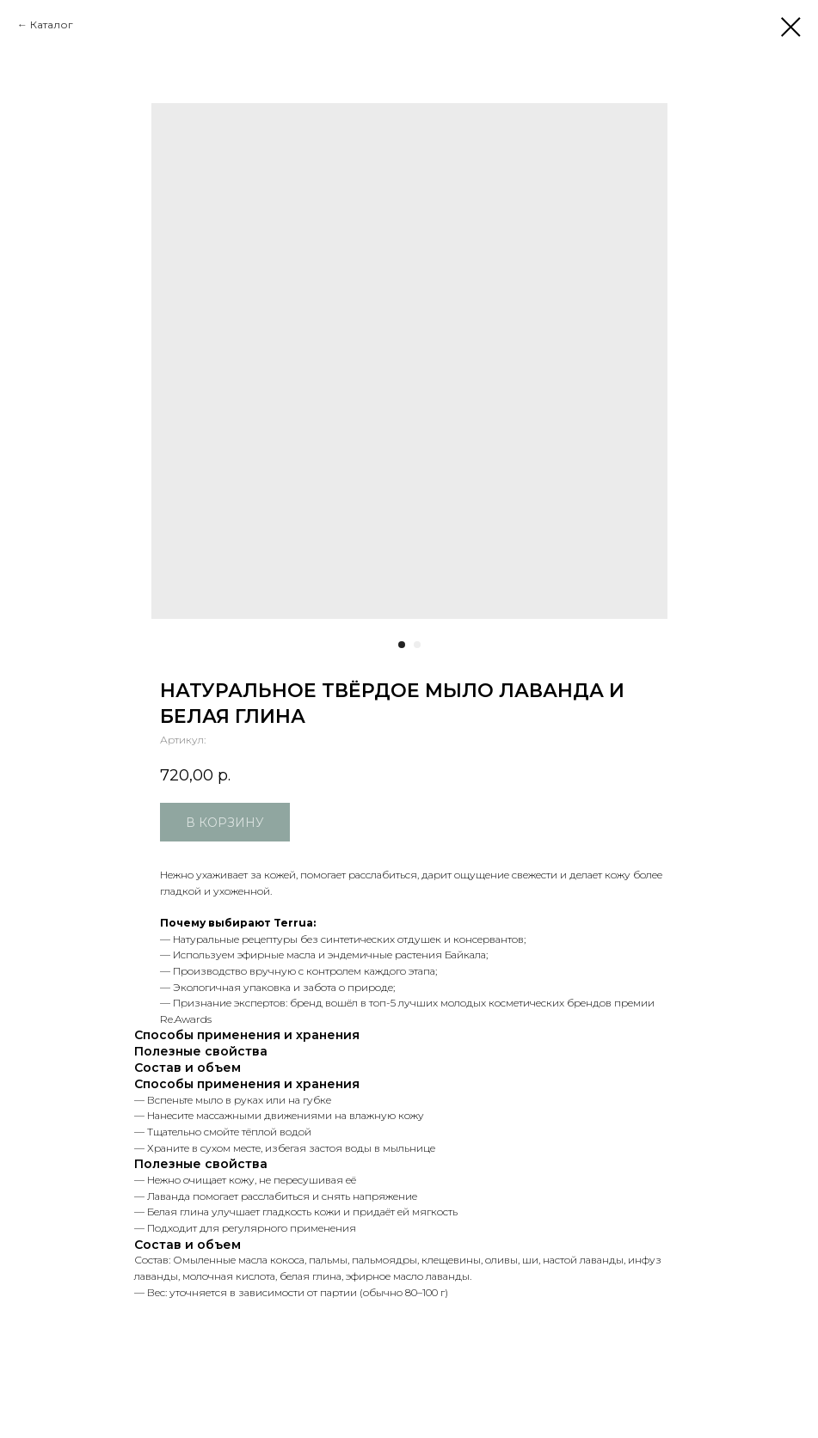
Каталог (51, 24)
